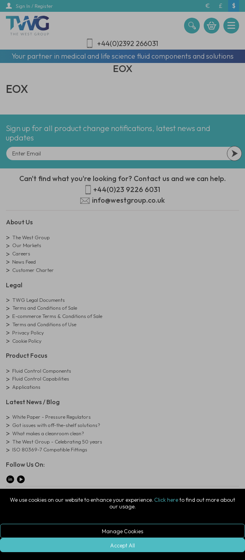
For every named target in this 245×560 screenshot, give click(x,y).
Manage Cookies (122, 531)
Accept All (122, 545)
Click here (166, 499)
